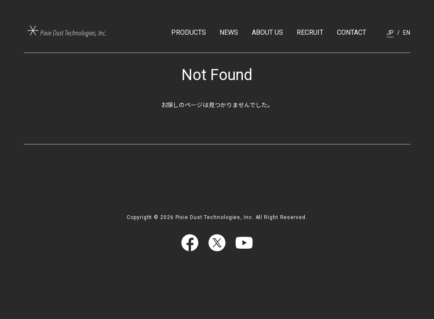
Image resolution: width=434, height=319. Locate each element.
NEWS (229, 32)
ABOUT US (267, 32)
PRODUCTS (188, 32)
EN (406, 32)
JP (390, 32)
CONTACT (351, 32)
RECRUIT (310, 32)
